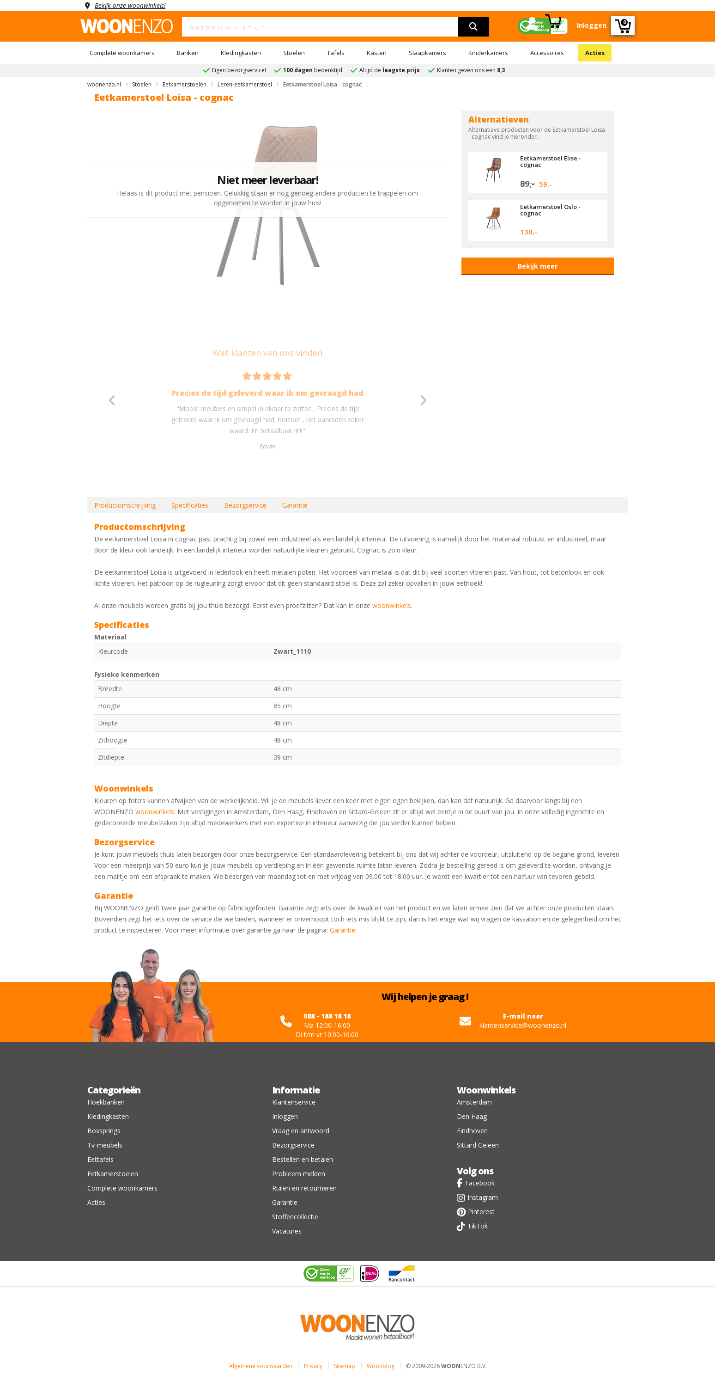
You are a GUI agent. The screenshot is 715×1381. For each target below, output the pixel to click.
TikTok (477, 1225)
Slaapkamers (427, 53)
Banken (188, 53)
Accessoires (547, 53)
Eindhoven (472, 1130)
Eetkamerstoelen (112, 1173)
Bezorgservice (245, 505)
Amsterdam (474, 1102)
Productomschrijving (125, 505)
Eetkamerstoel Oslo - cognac (550, 210)
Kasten (377, 53)
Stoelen (294, 53)
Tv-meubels (104, 1145)
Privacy (313, 1366)
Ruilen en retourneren (304, 1188)
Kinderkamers (488, 53)
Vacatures (287, 1231)
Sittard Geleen (478, 1145)
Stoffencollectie (295, 1216)
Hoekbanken (106, 1102)
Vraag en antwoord (300, 1130)
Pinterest (481, 1211)
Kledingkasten (241, 53)
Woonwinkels (486, 1090)
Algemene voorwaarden (260, 1366)
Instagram (482, 1197)
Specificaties (189, 505)
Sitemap (344, 1366)
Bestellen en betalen (302, 1159)
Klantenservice (293, 1102)
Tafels (336, 53)
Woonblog (380, 1366)
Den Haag (472, 1116)
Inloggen (285, 1116)
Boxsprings (104, 1130)
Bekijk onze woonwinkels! (131, 5)
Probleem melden (298, 1173)
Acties (595, 53)
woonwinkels (391, 605)
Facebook (480, 1182)
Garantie (295, 505)
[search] (473, 27)
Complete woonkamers (122, 53)
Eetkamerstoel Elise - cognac (550, 161)
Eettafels (100, 1159)
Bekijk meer (537, 266)
